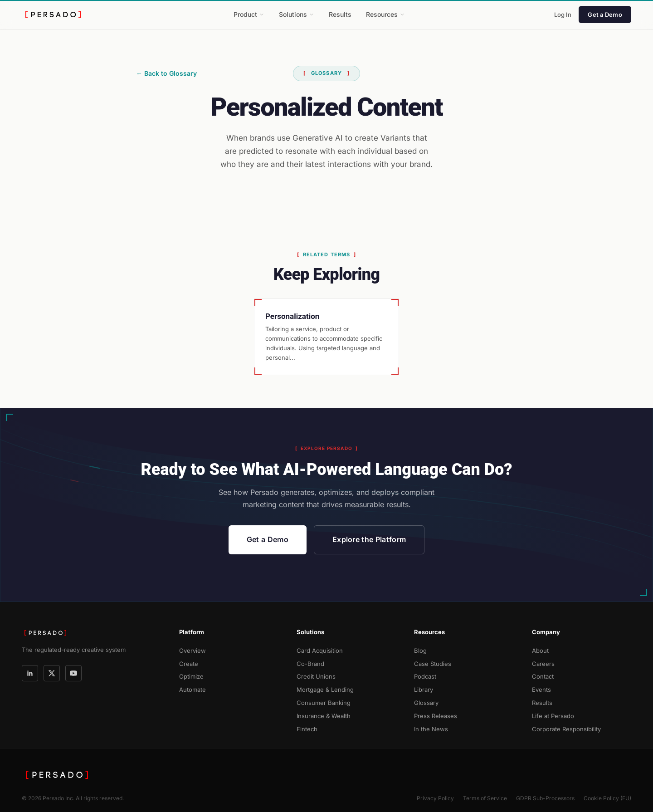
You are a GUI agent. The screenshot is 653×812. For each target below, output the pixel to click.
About (540, 650)
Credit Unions (316, 676)
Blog (420, 650)
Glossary (426, 702)
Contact (543, 676)
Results (340, 14)
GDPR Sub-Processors (545, 798)
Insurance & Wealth (324, 715)
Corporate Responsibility (566, 729)
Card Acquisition (320, 650)
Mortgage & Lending (325, 689)
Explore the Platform (369, 539)
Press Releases (435, 715)
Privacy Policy (435, 798)
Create (188, 663)
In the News (431, 729)
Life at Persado (553, 715)
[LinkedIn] (30, 673)
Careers (543, 663)
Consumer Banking (324, 702)
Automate (192, 689)
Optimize (191, 676)
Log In (562, 14)
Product (249, 14)
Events (541, 689)
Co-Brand (310, 663)
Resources (385, 14)
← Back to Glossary (166, 73)
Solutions (296, 14)
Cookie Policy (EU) (607, 798)
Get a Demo (605, 14)
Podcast (425, 676)
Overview (192, 650)
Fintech (307, 729)
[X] (52, 673)
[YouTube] (73, 673)
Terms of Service (485, 798)
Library (423, 689)
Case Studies (432, 663)
